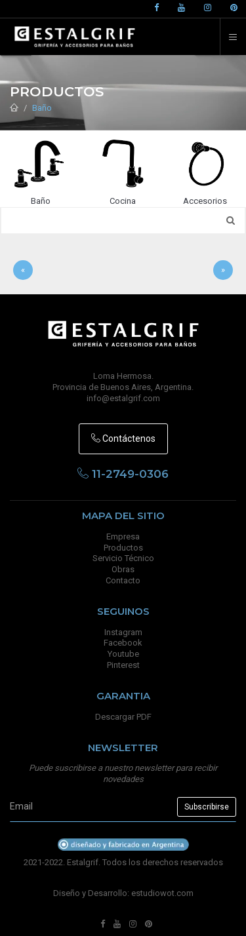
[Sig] (223, 270)
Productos (123, 548)
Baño (42, 108)
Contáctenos (123, 438)
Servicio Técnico (123, 558)
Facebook (123, 643)
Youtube (123, 654)
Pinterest (123, 665)
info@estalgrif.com (123, 398)
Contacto (123, 580)
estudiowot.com (162, 893)
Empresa (123, 536)
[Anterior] (23, 270)
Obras (123, 569)
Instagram (123, 632)
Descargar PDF (123, 717)
